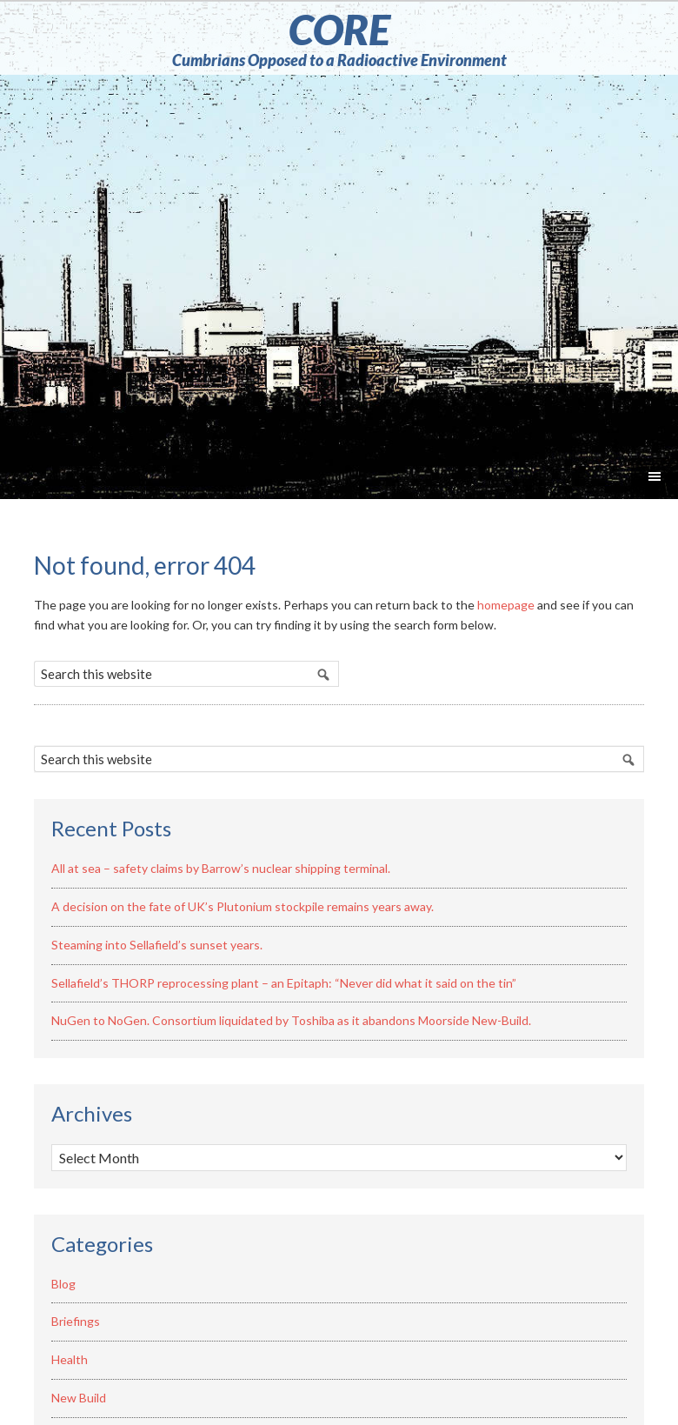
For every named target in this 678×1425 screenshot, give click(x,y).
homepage (506, 604)
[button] (654, 478)
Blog (63, 1283)
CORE (339, 29)
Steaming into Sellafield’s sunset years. (157, 944)
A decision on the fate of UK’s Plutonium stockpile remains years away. (242, 906)
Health (69, 1359)
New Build (78, 1397)
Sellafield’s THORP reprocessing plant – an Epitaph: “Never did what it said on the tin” (283, 983)
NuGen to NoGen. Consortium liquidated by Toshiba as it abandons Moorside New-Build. (291, 1020)
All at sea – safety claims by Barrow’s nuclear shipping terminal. (220, 868)
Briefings (75, 1321)
